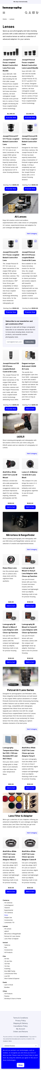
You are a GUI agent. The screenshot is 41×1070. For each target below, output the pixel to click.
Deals (5, 982)
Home (5, 19)
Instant (5, 942)
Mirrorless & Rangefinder (12, 934)
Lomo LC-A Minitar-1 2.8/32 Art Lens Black (30, 475)
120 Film (7, 963)
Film (5, 947)
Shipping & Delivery (20, 1023)
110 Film (7, 966)
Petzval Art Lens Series (12, 936)
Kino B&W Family (9, 971)
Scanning (7, 968)
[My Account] (30, 13)
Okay (20, 1065)
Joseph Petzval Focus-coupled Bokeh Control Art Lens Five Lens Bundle (10, 65)
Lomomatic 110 (9, 922)
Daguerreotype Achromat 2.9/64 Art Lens (29, 366)
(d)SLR (6, 931)
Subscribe (29, 342)
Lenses (5, 926)
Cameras (6, 900)
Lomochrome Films (10, 973)
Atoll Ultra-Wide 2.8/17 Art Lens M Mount (10, 475)
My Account (20, 1029)
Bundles (7, 987)
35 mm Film (8, 961)
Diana (6, 915)
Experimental (8, 910)
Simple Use (8, 917)
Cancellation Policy (20, 1026)
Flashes (6, 996)
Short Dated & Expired (11, 978)
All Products (8, 952)
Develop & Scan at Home (12, 998)
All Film (6, 959)
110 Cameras (8, 912)
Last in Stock (8, 985)
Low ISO (7, 976)
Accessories (8, 920)
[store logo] (20, 7)
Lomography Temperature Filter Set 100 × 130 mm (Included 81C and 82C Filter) (11, 753)
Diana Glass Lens (10, 568)
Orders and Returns (20, 1031)
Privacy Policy (20, 1020)
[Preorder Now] (11, 118)
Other (5, 991)
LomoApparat (8, 905)
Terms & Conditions (20, 1018)
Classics (7, 907)
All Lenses (7, 929)
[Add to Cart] (30, 409)
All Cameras (8, 903)
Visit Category (32, 233)
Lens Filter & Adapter (11, 938)
